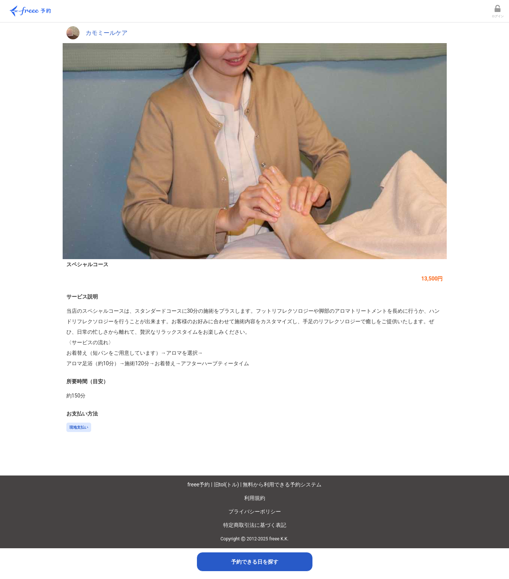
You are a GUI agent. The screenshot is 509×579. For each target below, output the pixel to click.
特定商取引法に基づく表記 (254, 525)
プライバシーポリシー (254, 511)
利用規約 (254, 498)
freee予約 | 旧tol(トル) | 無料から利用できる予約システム (255, 485)
